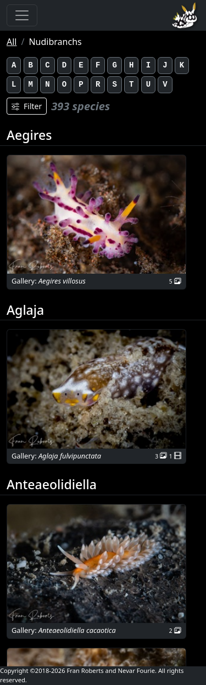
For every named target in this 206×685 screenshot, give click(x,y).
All (11, 42)
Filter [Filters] (27, 106)
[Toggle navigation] (22, 15)
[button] (96, 214)
